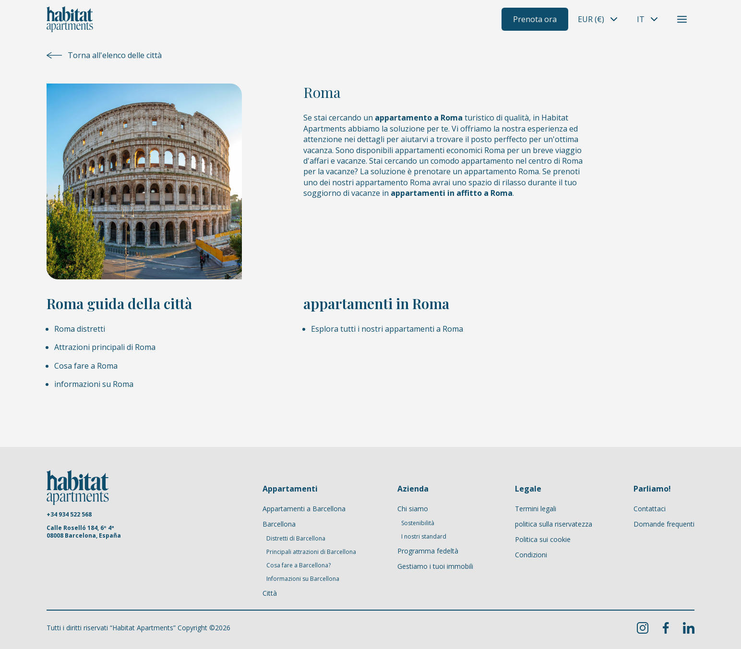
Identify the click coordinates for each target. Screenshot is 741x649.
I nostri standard (423, 537)
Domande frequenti (663, 524)
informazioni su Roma (93, 384)
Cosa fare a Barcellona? (298, 565)
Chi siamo (412, 508)
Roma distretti (79, 329)
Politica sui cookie (543, 539)
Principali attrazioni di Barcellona (311, 552)
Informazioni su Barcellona (302, 579)
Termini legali (535, 508)
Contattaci (649, 508)
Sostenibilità (417, 523)
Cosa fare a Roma (86, 366)
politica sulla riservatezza (553, 524)
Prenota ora (535, 19)
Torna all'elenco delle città (104, 55)
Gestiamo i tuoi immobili (435, 566)
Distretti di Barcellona (295, 538)
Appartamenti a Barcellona (304, 508)
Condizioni (531, 554)
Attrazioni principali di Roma (104, 347)
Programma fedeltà (427, 550)
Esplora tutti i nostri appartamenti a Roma (387, 329)
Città (270, 593)
